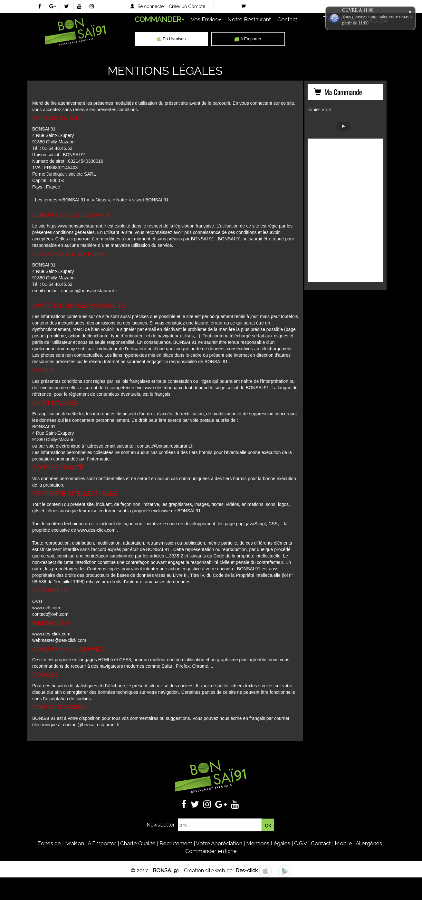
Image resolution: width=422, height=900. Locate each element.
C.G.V (300, 843)
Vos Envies (206, 19)
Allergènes (369, 843)
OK (268, 825)
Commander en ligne (211, 851)
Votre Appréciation (219, 843)
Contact (287, 19)
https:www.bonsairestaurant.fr (76, 225)
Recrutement (175, 843)
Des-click (246, 870)
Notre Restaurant (249, 19)
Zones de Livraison (60, 843)
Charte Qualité (138, 843)
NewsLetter (161, 825)
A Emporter (248, 38)
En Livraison (171, 38)
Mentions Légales (268, 843)
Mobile (343, 843)
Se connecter (151, 6)
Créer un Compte (187, 6)
